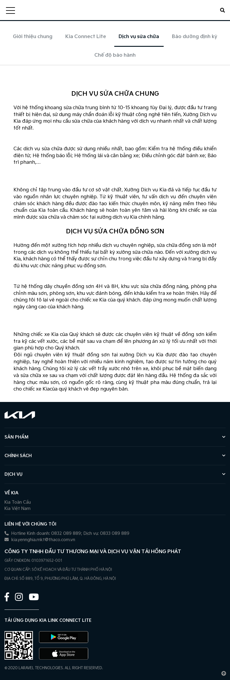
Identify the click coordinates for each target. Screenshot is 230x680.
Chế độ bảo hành (115, 55)
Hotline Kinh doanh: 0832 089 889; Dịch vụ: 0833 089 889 (66, 533)
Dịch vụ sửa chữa (139, 37)
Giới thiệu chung (32, 37)
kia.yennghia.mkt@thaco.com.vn (39, 539)
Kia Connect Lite (85, 37)
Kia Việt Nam (17, 508)
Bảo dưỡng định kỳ (194, 37)
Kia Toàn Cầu (17, 502)
